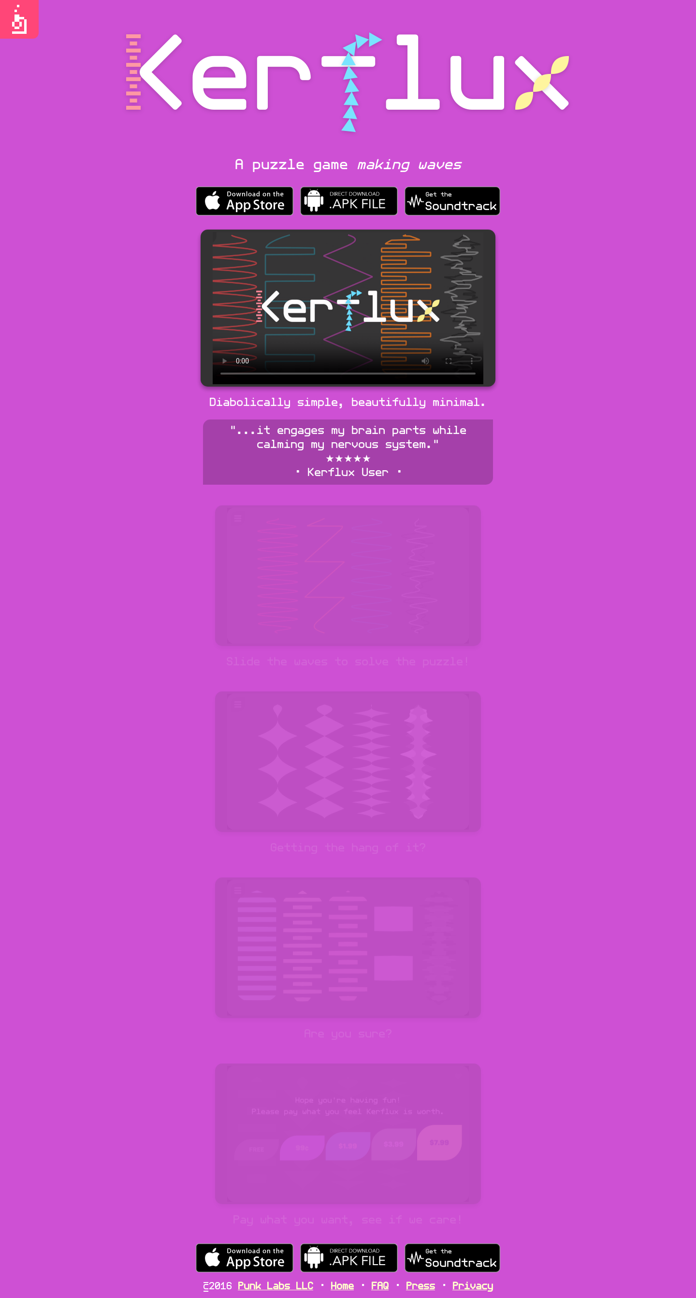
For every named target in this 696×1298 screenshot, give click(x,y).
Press (420, 1287)
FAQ (380, 1287)
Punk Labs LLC (275, 1287)
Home (342, 1287)
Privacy (472, 1287)
